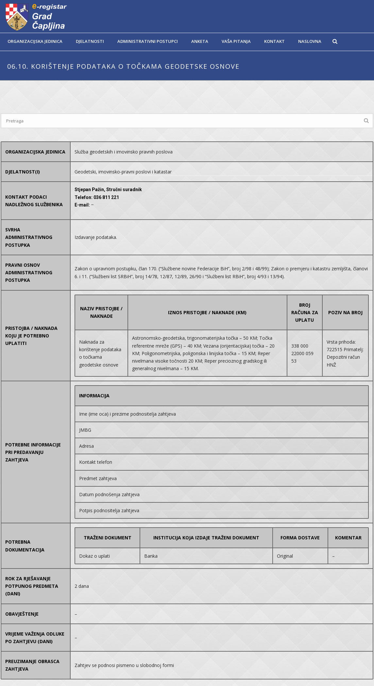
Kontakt (274, 41)
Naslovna (309, 41)
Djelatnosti (90, 41)
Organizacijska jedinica (35, 41)
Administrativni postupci (147, 41)
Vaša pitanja (236, 41)
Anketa (199, 41)
